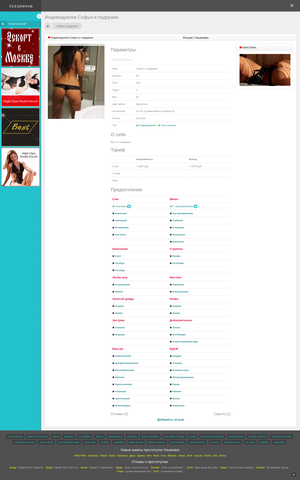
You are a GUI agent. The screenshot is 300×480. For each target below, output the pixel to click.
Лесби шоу (119, 277)
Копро (174, 298)
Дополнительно (181, 320)
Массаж (117, 348)
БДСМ (174, 348)
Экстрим (118, 320)
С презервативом (183, 206)
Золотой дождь (123, 298)
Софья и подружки (67, 26)
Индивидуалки (147, 125)
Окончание (120, 248)
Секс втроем (168, 125)
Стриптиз (176, 248)
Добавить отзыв (170, 419)
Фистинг (176, 277)
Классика (121, 206)
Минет (174, 199)
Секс (115, 199)
